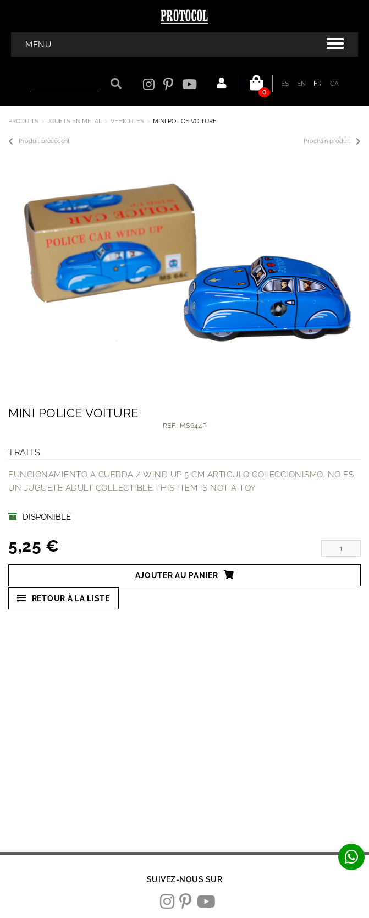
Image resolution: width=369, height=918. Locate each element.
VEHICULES (127, 121)
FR (317, 83)
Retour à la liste (63, 598)
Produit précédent (39, 141)
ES (285, 83)
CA (334, 83)
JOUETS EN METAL (74, 121)
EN (301, 83)
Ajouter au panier (184, 575)
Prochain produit (332, 141)
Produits (23, 121)
